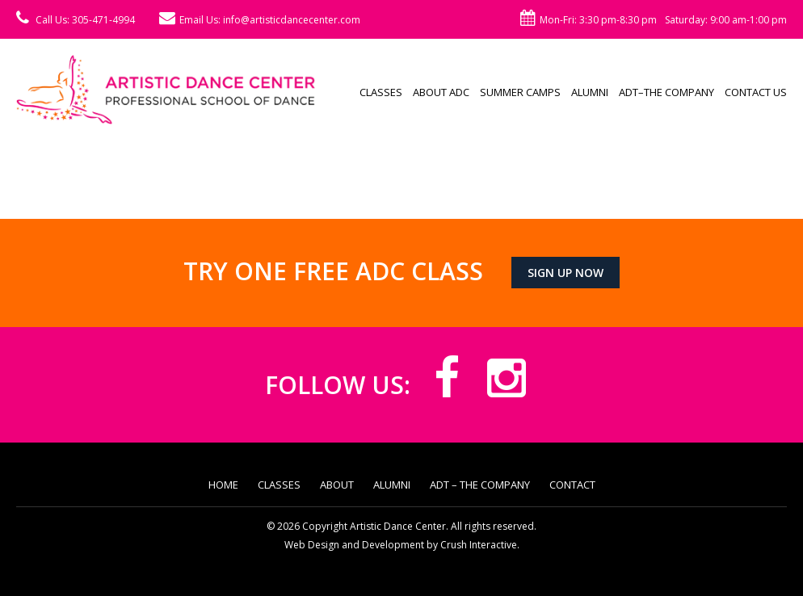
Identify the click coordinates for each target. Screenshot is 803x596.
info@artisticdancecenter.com (291, 20)
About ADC (441, 92)
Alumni (589, 92)
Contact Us (756, 92)
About (337, 484)
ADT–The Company (666, 92)
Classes (380, 92)
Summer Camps (520, 92)
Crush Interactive (478, 545)
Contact (572, 484)
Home (223, 484)
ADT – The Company (480, 484)
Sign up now (565, 272)
